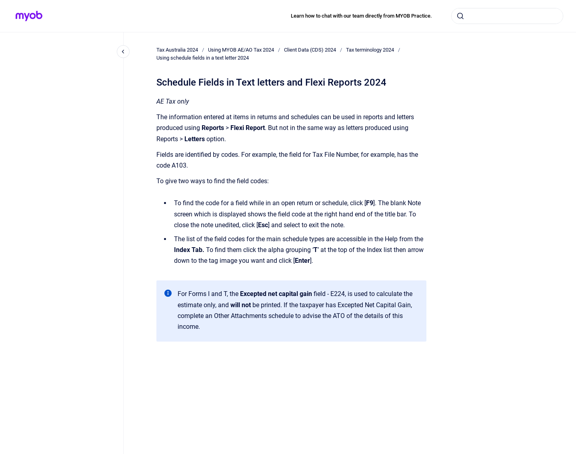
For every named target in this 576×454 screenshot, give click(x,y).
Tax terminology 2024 (370, 50)
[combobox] (507, 16)
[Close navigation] (123, 51)
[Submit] (460, 16)
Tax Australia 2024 (177, 50)
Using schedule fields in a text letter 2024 (202, 58)
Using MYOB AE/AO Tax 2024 (241, 50)
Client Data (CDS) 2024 (310, 50)
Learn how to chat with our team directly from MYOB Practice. (361, 16)
